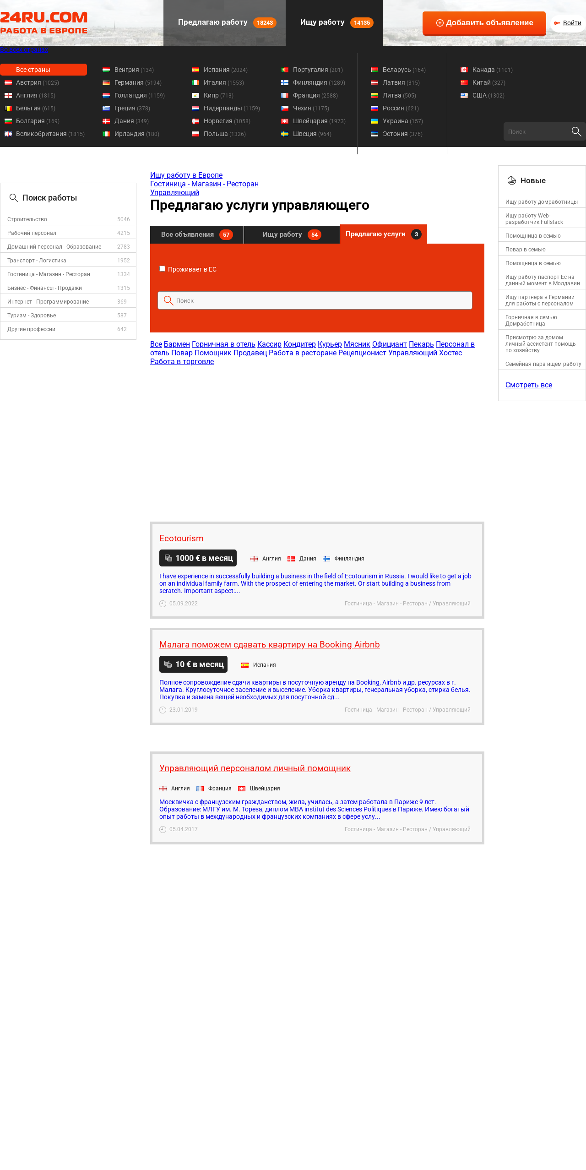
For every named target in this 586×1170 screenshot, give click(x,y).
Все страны (33, 69)
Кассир (269, 344)
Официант (389, 344)
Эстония (403, 133)
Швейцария (319, 121)
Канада (492, 69)
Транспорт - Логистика (36, 260)
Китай (488, 82)
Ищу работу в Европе (186, 175)
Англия (35, 95)
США (488, 95)
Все (156, 344)
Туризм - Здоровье (31, 315)
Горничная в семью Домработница (531, 320)
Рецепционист (362, 352)
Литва (399, 95)
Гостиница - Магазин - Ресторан (48, 274)
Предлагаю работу (226, 22)
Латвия (401, 82)
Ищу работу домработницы (541, 202)
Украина (403, 121)
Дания (131, 121)
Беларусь (404, 69)
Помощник (213, 352)
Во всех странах (24, 49)
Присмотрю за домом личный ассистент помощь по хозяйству (540, 344)
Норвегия (227, 121)
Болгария (38, 121)
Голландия (139, 95)
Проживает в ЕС (188, 269)
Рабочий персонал (31, 233)
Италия (224, 82)
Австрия (37, 82)
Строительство (27, 219)
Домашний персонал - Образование (54, 247)
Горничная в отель (223, 344)
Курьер (330, 344)
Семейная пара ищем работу (543, 364)
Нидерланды (232, 108)
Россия (401, 108)
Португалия (318, 69)
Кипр (218, 95)
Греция (132, 108)
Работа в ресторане (302, 352)
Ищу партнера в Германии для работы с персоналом (540, 300)
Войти (572, 23)
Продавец (250, 352)
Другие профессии (31, 329)
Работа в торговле (182, 361)
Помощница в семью (533, 236)
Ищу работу (336, 22)
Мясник (357, 344)
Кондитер (299, 344)
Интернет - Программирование (48, 302)
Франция (315, 95)
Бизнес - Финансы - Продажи (44, 288)
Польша (225, 133)
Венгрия (134, 69)
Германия (138, 82)
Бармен (177, 344)
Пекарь (421, 344)
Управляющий (174, 192)
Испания (226, 69)
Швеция (312, 133)
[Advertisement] (316, 439)
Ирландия (136, 133)
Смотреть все (528, 385)
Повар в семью (525, 249)
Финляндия (319, 82)
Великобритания (50, 133)
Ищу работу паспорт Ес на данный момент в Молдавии (542, 280)
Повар (182, 352)
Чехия (311, 108)
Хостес (450, 352)
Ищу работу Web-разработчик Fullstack (534, 218)
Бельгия (35, 108)
